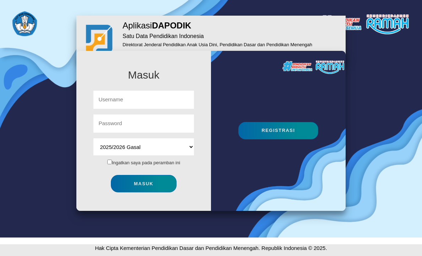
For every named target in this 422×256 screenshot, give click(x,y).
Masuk (143, 183)
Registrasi (278, 130)
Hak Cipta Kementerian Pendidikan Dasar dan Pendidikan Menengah (176, 248)
